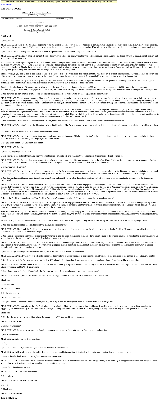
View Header (6, 4)
